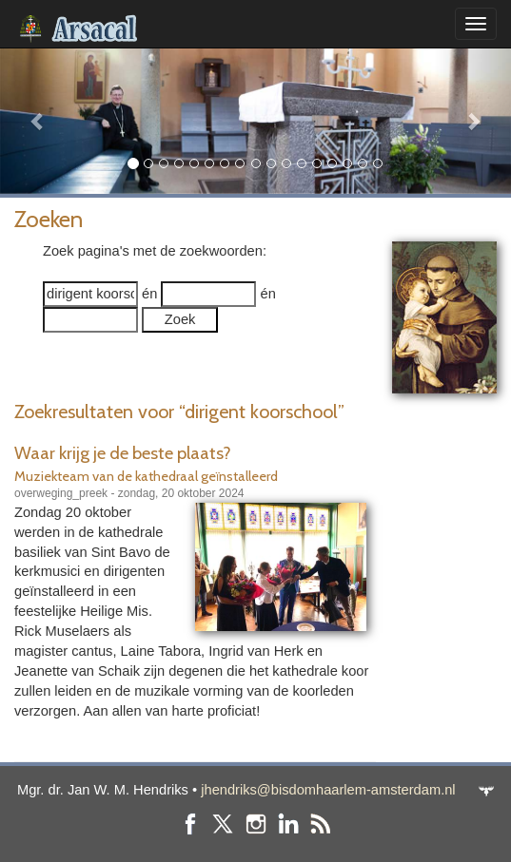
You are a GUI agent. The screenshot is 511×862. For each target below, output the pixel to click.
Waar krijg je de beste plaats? (122, 453)
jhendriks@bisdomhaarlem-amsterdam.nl (328, 789)
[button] (38, 121)
